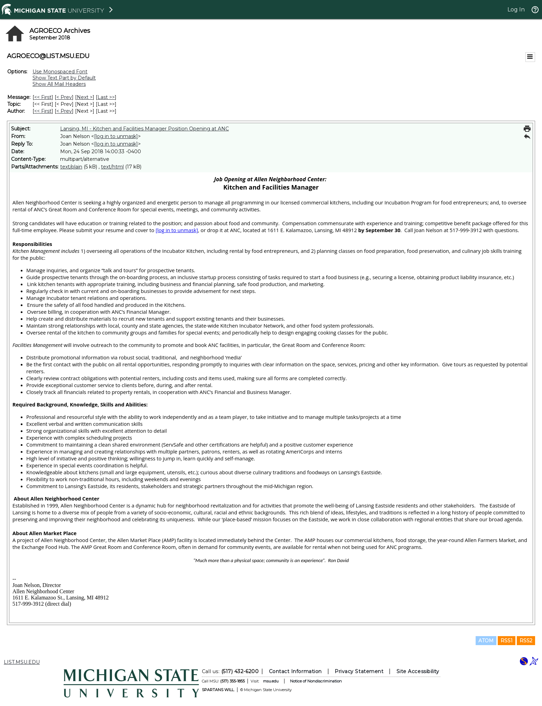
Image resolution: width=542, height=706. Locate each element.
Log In (516, 9)
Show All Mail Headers (59, 84)
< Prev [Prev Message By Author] (64, 111)
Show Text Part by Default (64, 78)
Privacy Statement (359, 671)
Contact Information (295, 671)
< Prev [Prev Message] (64, 97)
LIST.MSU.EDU (22, 662)
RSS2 (526, 641)
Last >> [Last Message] (106, 97)
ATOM (486, 641)
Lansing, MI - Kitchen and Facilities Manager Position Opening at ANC (144, 129)
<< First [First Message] (43, 97)
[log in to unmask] (116, 136)
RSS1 (507, 641)
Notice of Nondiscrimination (316, 681)
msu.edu (271, 681)
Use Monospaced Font (59, 71)
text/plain (71, 167)
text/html (112, 167)
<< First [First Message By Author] (43, 111)
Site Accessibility (417, 671)
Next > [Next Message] (85, 97)
